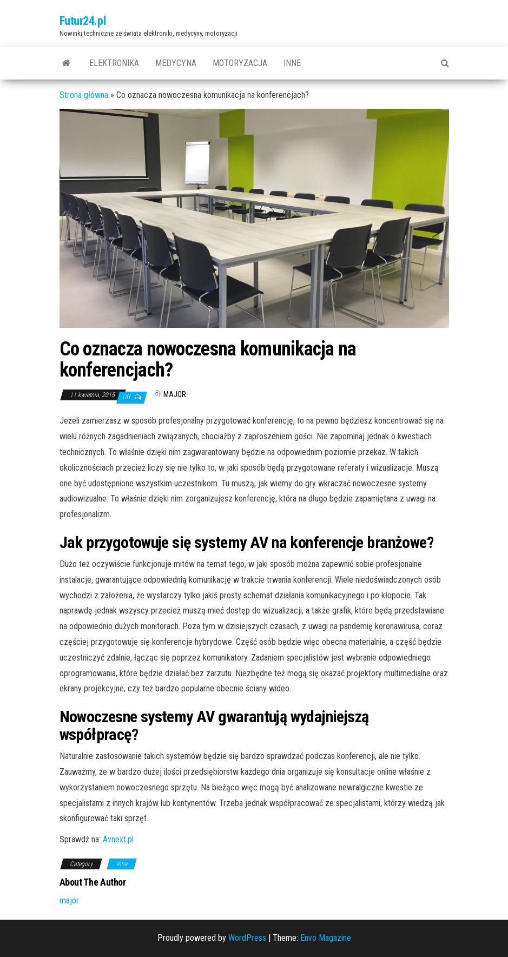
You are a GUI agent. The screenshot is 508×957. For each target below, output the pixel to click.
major (174, 394)
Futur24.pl (83, 21)
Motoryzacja (240, 63)
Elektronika (114, 63)
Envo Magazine (325, 938)
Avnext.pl (118, 839)
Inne (292, 63)
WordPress (247, 938)
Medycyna (175, 63)
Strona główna (84, 95)
